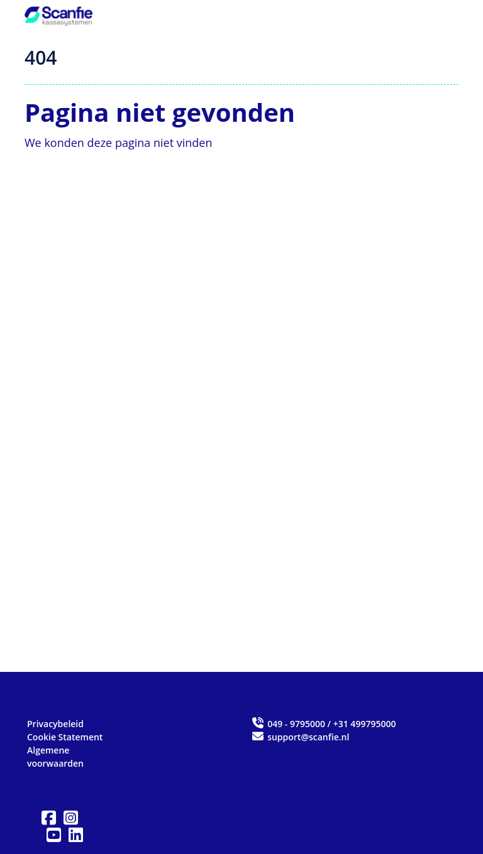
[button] (49, 818)
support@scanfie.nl (300, 737)
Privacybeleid (55, 724)
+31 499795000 (364, 724)
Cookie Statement (65, 737)
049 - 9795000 (296, 724)
